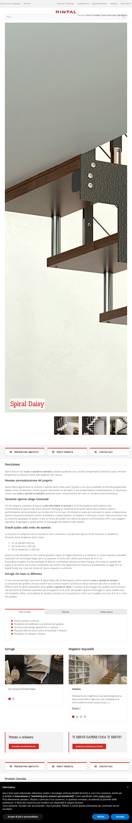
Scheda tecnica (107, 612)
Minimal (76, 689)
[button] (127, 787)
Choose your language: (10, 3)
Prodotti (96, 15)
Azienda (113, 3)
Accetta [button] (120, 816)
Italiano (27, 3)
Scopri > (76, 708)
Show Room (125, 3)
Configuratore (83, 3)
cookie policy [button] (104, 796)
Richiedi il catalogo (65, 3)
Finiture (65, 612)
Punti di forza (25, 612)
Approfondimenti (99, 3)
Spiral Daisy (122, 15)
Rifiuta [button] (100, 816)
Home (88, 15)
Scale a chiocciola (108, 15)
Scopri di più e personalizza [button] (23, 816)
